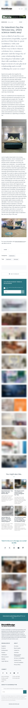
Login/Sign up (4, 661)
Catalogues (4, 654)
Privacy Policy (17, 664)
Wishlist (3, 659)
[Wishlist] (22, 9)
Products (3, 648)
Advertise (16, 652)
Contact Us (16, 650)
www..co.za (20, 241)
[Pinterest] (17, 673)
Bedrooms (4, 22)
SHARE (21, 22)
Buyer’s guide (17, 648)
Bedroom (8, 259)
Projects (3, 652)
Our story (16, 646)
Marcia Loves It (4, 656)
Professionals (4, 650)
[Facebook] (2, 673)
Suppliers (3, 646)
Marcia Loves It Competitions (17, 655)
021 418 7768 (17, 676)
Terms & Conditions (18, 662)
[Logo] (9, 9)
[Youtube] (14, 673)
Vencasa (16, 259)
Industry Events (17, 660)
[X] (6, 673)
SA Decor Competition (19, 658)
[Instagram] (10, 673)
